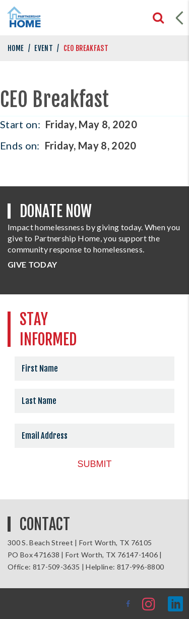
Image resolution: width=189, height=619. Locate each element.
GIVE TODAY (32, 264)
